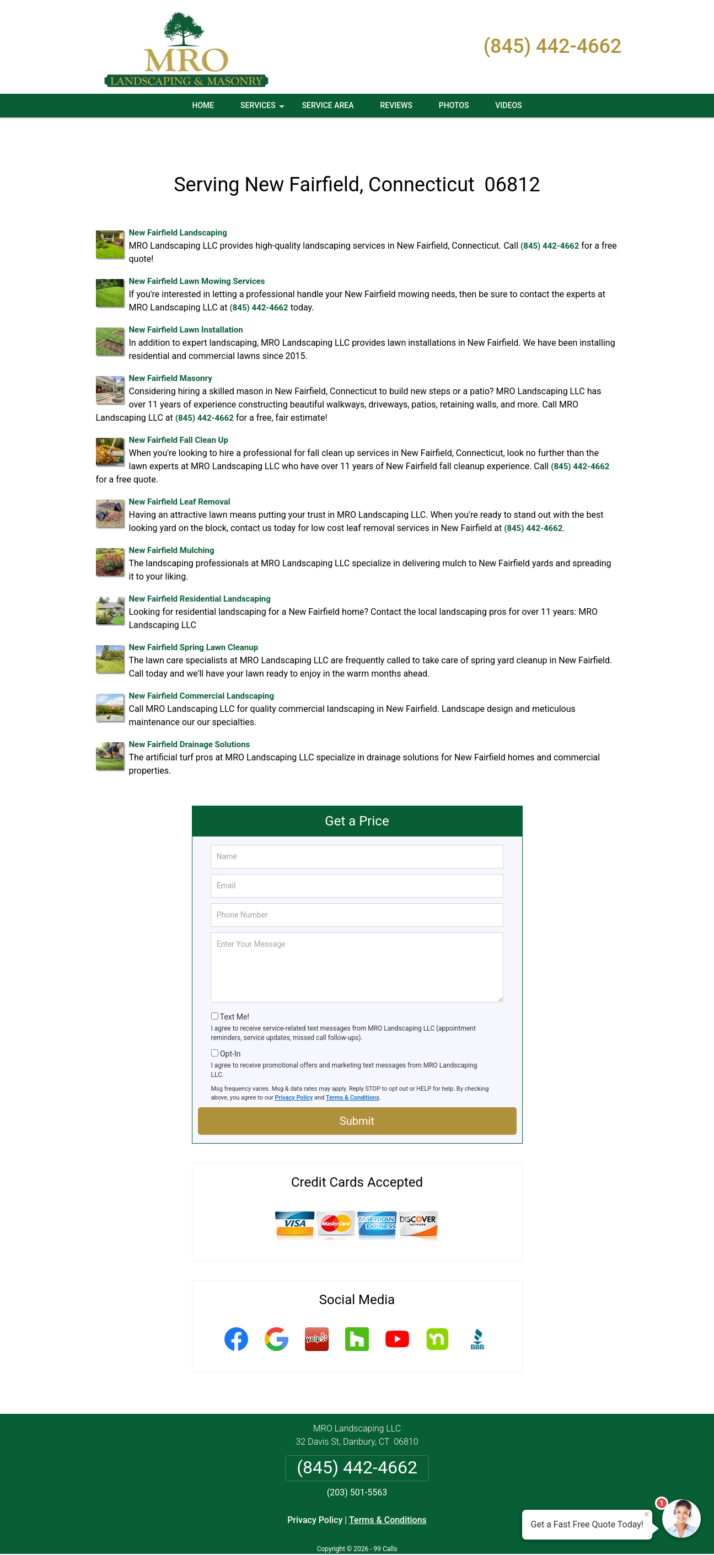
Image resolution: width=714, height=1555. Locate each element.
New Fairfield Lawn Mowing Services (197, 251)
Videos (508, 105)
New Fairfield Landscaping (178, 202)
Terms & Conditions (352, 1066)
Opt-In (230, 1022)
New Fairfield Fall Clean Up (178, 410)
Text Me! (234, 986)
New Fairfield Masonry (170, 348)
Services (263, 109)
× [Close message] (646, 1514)
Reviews (396, 105)
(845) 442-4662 (553, 46)
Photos (454, 105)
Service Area (328, 105)
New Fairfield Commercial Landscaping (201, 666)
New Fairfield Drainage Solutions (189, 714)
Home (203, 105)
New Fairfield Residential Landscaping (200, 568)
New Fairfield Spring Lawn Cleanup (194, 617)
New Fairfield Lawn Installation (186, 299)
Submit (357, 1090)
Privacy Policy (294, 1066)
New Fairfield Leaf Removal (179, 471)
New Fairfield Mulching (171, 520)
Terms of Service (437, 1532)
